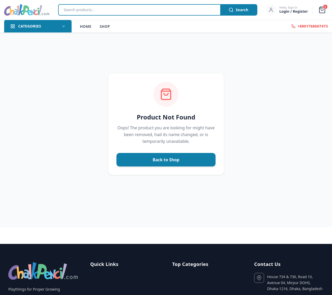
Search (238, 9)
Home (85, 26)
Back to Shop (166, 160)
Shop (105, 26)
